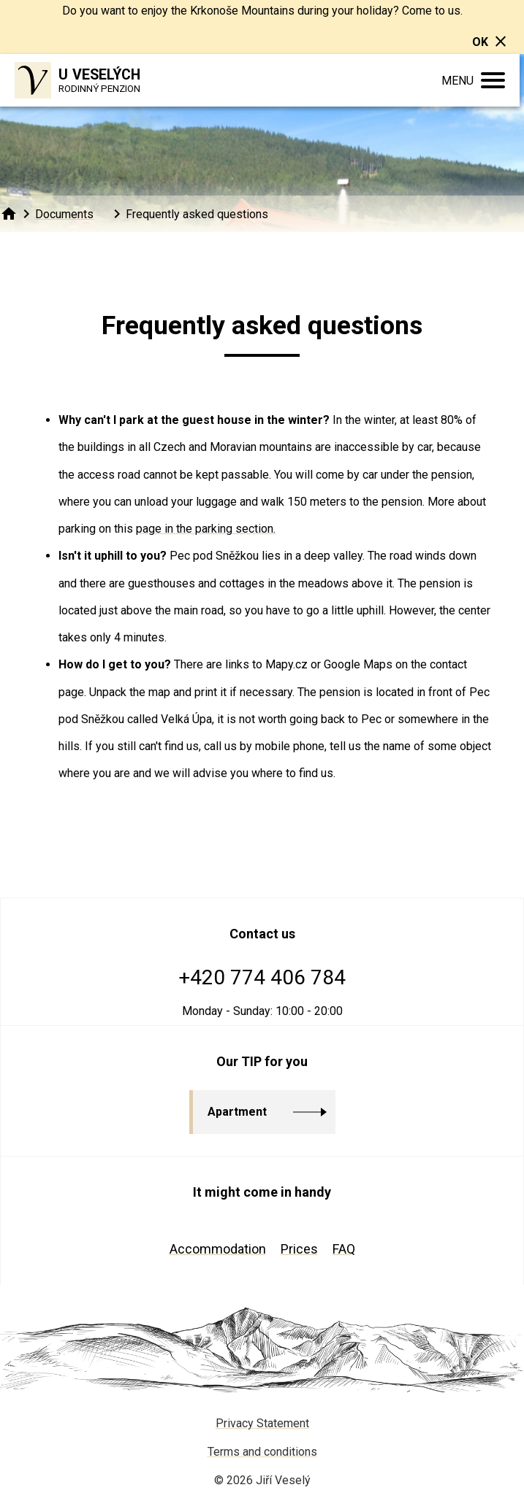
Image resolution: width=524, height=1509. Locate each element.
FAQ (344, 1249)
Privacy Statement (262, 1423)
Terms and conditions (262, 1452)
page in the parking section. (206, 529)
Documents (64, 214)
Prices (299, 1249)
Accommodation (218, 1249)
